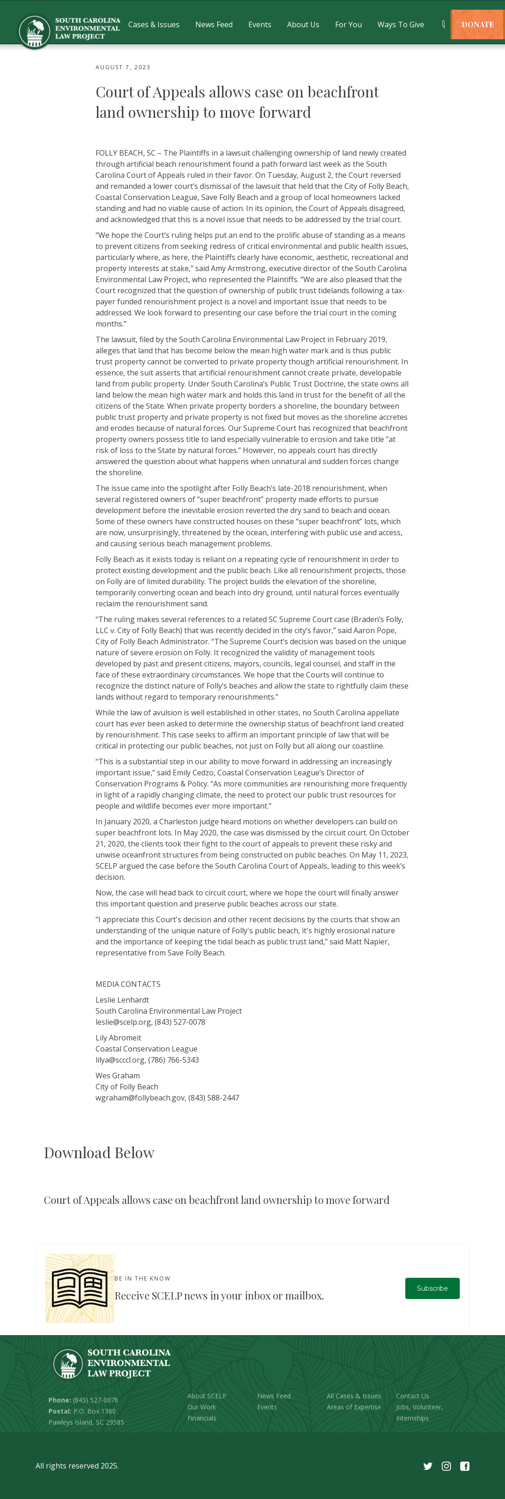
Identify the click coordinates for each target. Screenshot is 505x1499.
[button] (153, 24)
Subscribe (432, 1288)
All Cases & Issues (354, 1395)
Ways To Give (401, 24)
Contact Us (412, 1395)
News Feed (214, 24)
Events (259, 24)
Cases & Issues (154, 24)
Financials (201, 1418)
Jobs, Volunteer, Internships (419, 1412)
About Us (303, 24)
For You (348, 24)
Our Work (201, 1406)
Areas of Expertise (354, 1406)
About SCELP (207, 1395)
